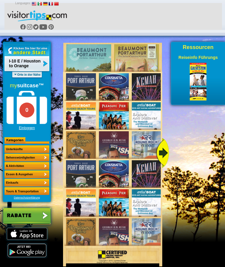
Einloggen (27, 128)
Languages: (23, 3)
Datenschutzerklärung (27, 197)
